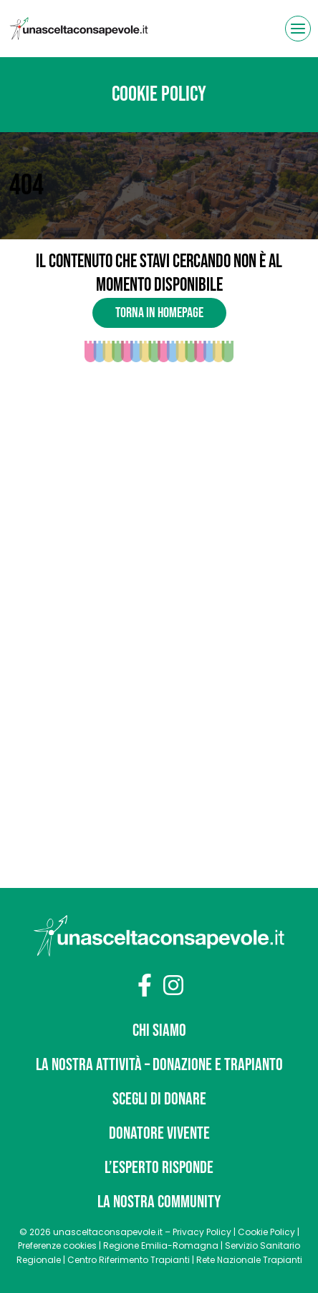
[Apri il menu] (298, 28)
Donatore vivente (159, 1133)
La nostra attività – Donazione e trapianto (159, 1064)
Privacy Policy (202, 1232)
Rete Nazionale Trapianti (249, 1260)
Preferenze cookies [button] (57, 1245)
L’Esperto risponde (159, 1167)
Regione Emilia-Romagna (160, 1245)
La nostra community (159, 1202)
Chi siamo (159, 1030)
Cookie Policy (266, 1232)
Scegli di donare (159, 1099)
